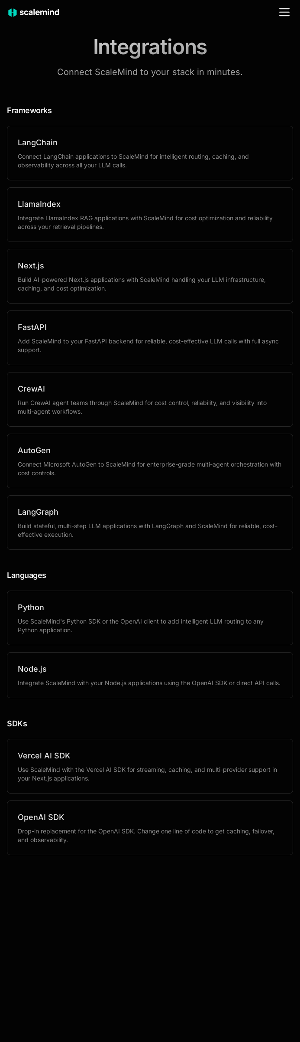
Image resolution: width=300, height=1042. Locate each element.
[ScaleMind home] (33, 12)
